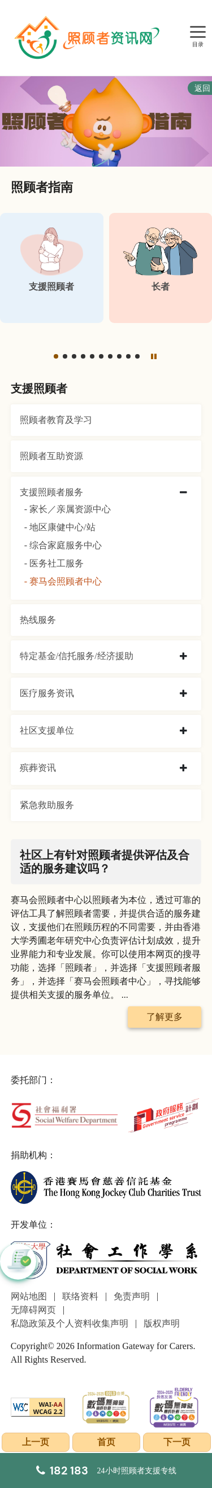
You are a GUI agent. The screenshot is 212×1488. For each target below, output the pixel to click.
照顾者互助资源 (51, 456)
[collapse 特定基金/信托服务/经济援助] (183, 656)
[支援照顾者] (51, 268)
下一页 (177, 1442)
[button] (56, 356)
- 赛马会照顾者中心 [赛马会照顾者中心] (63, 581)
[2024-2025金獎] (106, 1406)
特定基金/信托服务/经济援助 (76, 656)
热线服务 (38, 620)
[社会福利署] (64, 1114)
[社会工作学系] (106, 1260)
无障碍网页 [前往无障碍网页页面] (33, 1310)
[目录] (197, 32)
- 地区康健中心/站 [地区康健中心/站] (60, 527)
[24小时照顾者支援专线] (106, 1470)
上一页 (35, 1442)
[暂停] (153, 356)
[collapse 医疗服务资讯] (183, 694)
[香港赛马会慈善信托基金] (106, 1187)
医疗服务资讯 (47, 693)
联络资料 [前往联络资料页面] (80, 1296)
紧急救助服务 (47, 805)
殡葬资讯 (38, 768)
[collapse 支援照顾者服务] (183, 493)
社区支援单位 (47, 730)
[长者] (161, 268)
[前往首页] (88, 38)
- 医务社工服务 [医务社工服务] (54, 563)
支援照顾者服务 (51, 492)
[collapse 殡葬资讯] (183, 768)
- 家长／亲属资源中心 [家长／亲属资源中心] (67, 509)
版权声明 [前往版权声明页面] (162, 1323)
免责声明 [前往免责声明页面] (132, 1296)
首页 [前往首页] (106, 1442)
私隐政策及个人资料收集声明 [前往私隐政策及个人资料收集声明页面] (69, 1323)
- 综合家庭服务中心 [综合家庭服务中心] (63, 545)
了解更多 (164, 1017)
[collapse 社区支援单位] (183, 731)
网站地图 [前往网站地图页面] (29, 1296)
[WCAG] (38, 1406)
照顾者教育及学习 (56, 420)
